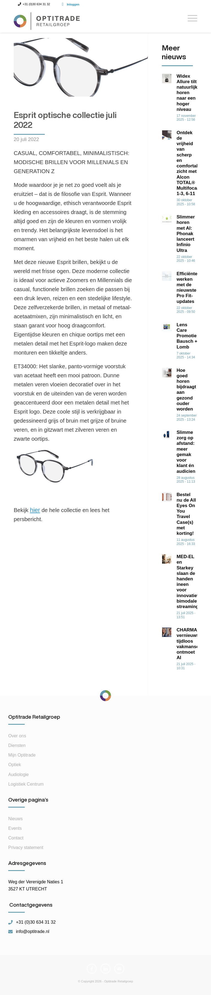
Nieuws (15, 822)
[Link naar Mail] (119, 972)
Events (15, 832)
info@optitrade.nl (32, 935)
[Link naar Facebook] (92, 972)
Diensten (17, 749)
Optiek (14, 768)
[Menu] (189, 20)
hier (35, 510)
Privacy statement (25, 851)
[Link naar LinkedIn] (105, 972)
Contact (15, 841)
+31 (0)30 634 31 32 (36, 926)
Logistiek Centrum (26, 787)
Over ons (17, 739)
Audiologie (18, 778)
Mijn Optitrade (22, 758)
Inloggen (73, 4)
